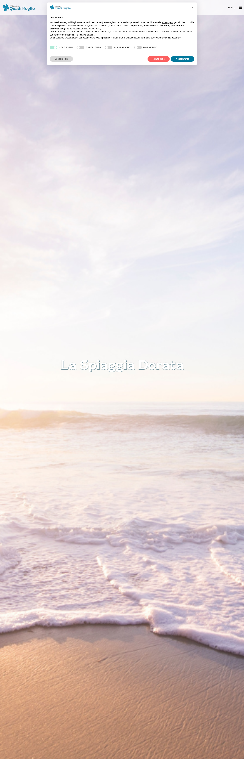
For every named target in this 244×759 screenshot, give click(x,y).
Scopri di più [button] (61, 59)
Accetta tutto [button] (182, 59)
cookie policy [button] (95, 28)
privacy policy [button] (168, 22)
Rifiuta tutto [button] (158, 59)
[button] (192, 7)
